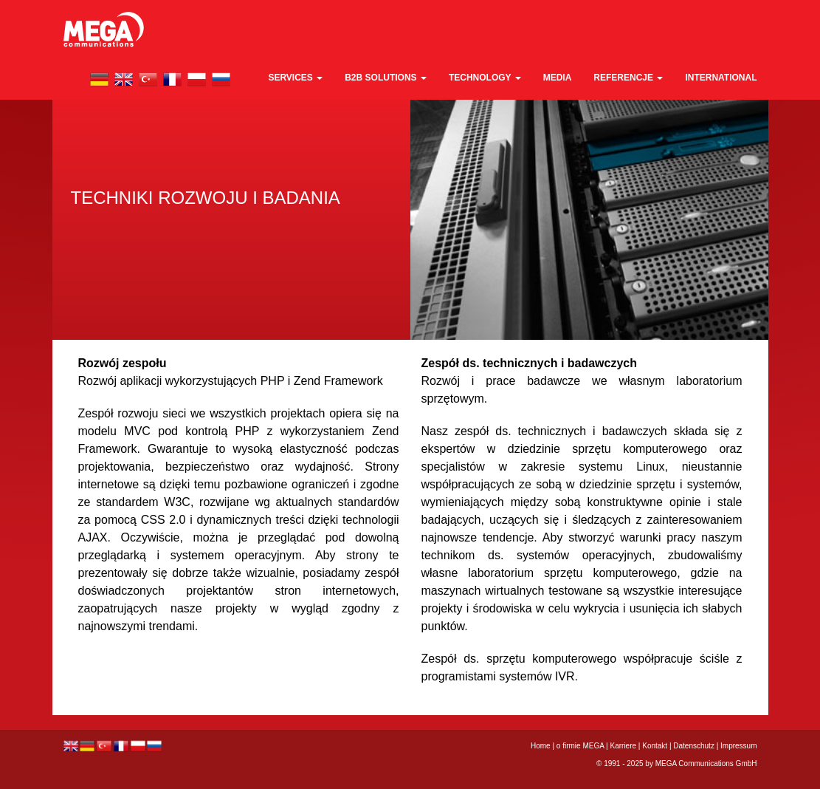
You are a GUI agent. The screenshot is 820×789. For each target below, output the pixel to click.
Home (541, 746)
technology (485, 77)
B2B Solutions (386, 77)
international (721, 77)
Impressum (738, 746)
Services (295, 77)
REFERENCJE (628, 77)
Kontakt (654, 746)
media (557, 77)
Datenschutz (693, 746)
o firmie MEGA (581, 746)
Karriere (623, 746)
